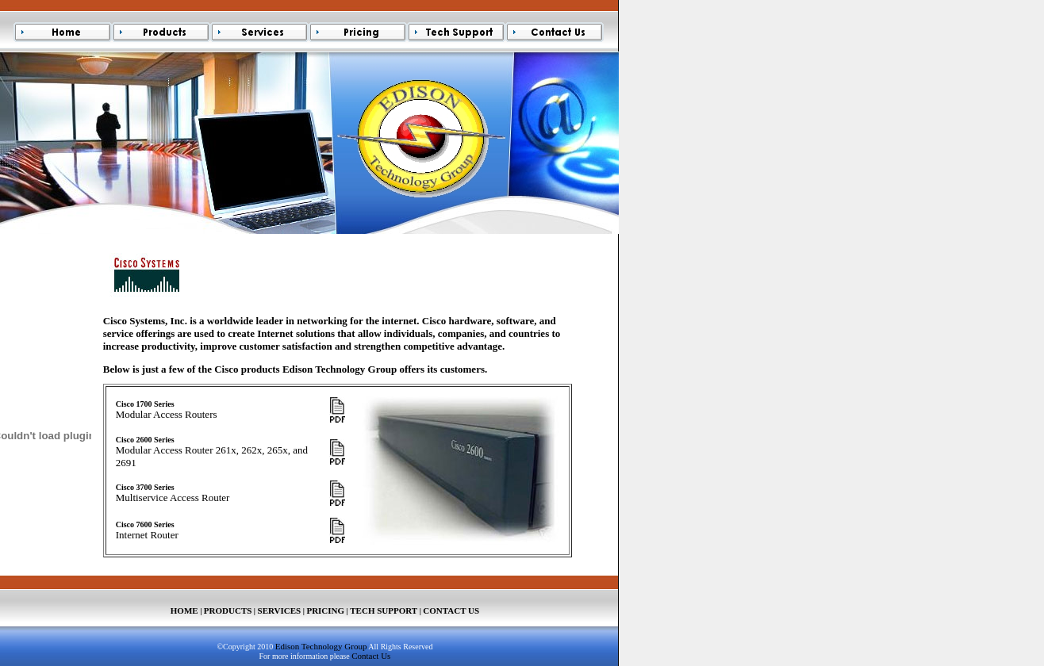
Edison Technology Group (321, 646)
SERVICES (279, 610)
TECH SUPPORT (383, 610)
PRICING (325, 610)
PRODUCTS (228, 610)
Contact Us (370, 655)
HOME (184, 610)
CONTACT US (451, 610)
